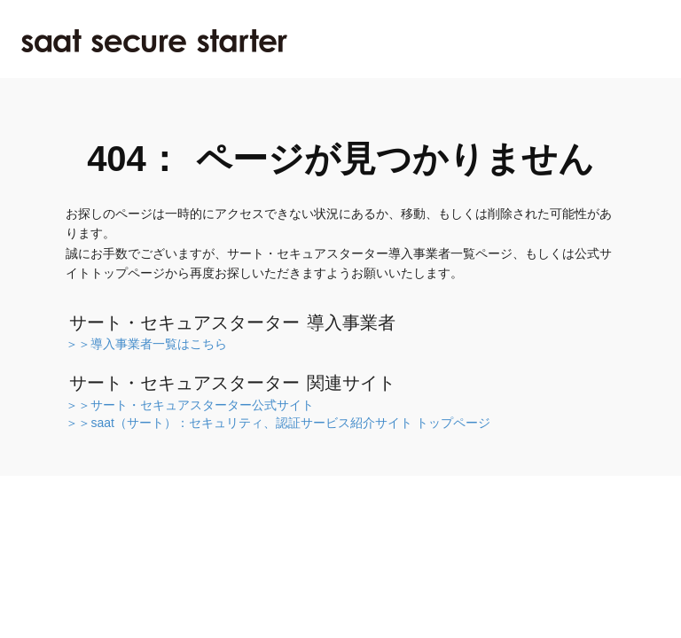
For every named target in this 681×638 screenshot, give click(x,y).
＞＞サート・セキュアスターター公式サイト (190, 405)
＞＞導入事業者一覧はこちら (146, 344)
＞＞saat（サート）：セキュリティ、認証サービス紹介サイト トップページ (277, 423)
